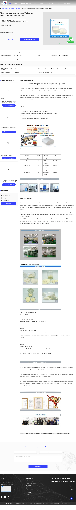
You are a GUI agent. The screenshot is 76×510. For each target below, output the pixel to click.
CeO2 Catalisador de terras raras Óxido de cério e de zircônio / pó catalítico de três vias (9, 182)
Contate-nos (50, 3)
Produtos (8, 3)
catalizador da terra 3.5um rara (63, 433)
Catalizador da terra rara (14, 8)
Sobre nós (41, 3)
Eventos (59, 3)
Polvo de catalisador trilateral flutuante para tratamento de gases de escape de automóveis (9, 103)
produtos (6, 8)
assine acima (72, 489)
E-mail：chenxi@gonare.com (7, 484)
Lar (2, 3)
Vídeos (15, 3)
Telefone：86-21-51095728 (7, 482)
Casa (3, 8)
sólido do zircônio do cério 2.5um (48, 433)
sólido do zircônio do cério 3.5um (33, 433)
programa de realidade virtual (28, 3)
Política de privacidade (9, 503)
